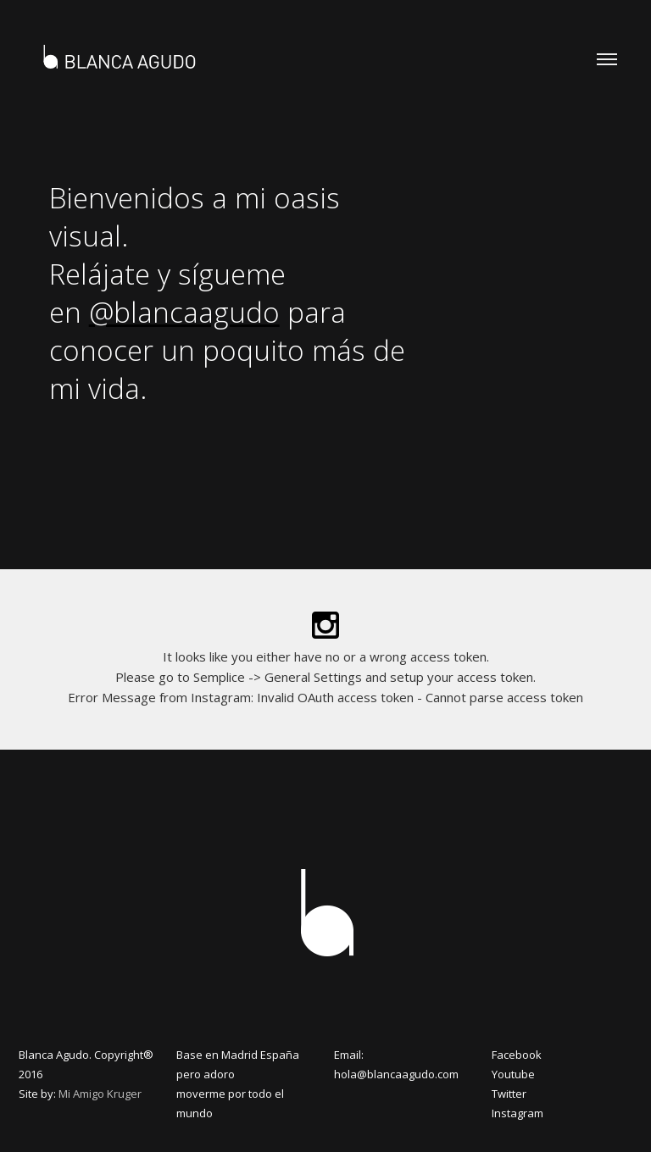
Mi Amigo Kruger (100, 1093)
